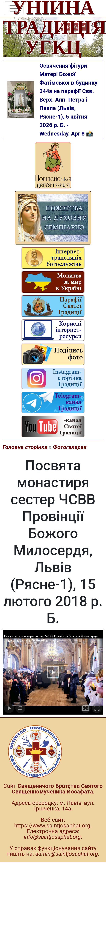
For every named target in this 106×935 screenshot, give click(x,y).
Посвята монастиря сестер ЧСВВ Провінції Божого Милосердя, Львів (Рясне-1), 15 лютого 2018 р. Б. (51, 638)
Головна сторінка (25, 447)
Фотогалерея (70, 447)
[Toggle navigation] (13, 8)
